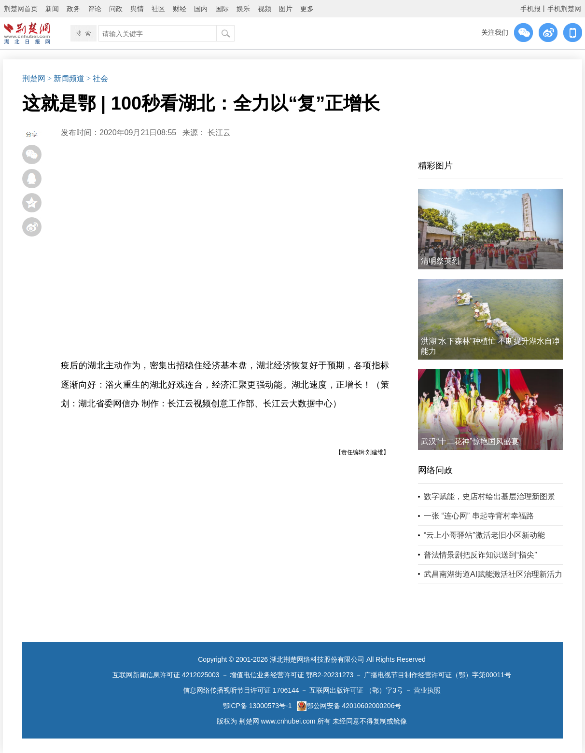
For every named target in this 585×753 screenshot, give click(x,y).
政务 (73, 9)
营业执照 (427, 690)
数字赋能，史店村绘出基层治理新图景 (489, 496)
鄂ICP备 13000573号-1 (257, 706)
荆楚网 (33, 78)
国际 (222, 9)
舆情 (137, 9)
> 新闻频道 (65, 78)
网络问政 (435, 470)
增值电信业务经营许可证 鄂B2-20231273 (291, 675)
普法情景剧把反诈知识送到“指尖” (480, 555)
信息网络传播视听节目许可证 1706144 (241, 690)
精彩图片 (435, 165)
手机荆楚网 (564, 9)
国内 (201, 9)
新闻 (52, 9)
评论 (94, 9)
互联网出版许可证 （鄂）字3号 (356, 690)
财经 (179, 9)
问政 (116, 9)
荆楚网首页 (21, 9)
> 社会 (97, 78)
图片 (285, 9)
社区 (158, 9)
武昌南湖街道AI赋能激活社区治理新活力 (493, 574)
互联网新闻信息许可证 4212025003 (166, 675)
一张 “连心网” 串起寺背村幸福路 (479, 516)
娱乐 (243, 9)
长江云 (219, 132)
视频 (264, 9)
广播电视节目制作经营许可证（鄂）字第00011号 (437, 675)
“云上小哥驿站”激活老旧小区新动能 (484, 535)
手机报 (530, 9)
